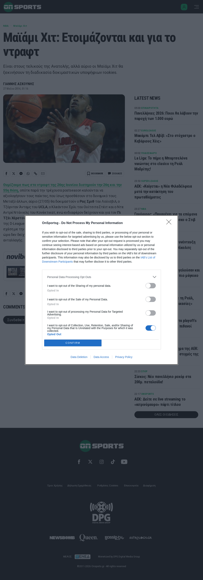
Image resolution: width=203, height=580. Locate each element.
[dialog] (101, 290)
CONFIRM (72, 343)
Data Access (101, 357)
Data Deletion (79, 357)
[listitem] (101, 277)
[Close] (170, 223)
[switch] (151, 285)
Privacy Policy (123, 357)
